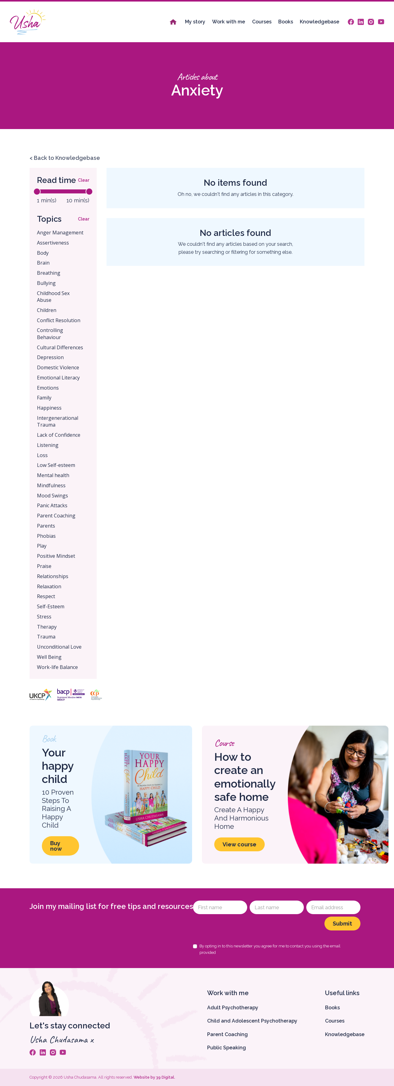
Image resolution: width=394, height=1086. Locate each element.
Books (285, 22)
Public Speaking (226, 1048)
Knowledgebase (319, 22)
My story (195, 22)
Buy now (56, 846)
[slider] (37, 191)
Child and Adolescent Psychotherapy (252, 1021)
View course (239, 844)
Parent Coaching (227, 1034)
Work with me (228, 22)
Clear (83, 180)
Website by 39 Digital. (154, 1077)
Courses (261, 22)
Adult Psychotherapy (232, 1008)
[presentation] (240, 929)
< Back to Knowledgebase (65, 158)
